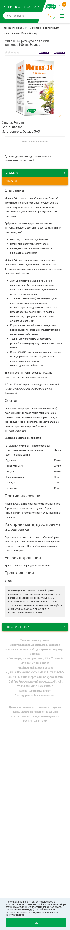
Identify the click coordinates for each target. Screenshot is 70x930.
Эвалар (17, 127)
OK (36, 922)
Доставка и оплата (17, 626)
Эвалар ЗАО (31, 131)
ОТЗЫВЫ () (12, 172)
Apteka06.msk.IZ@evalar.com (35, 667)
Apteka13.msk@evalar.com (46, 677)
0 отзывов (44, 52)
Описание (12, 181)
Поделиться (59, 52)
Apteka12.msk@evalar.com (35, 690)
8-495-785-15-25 (33, 686)
